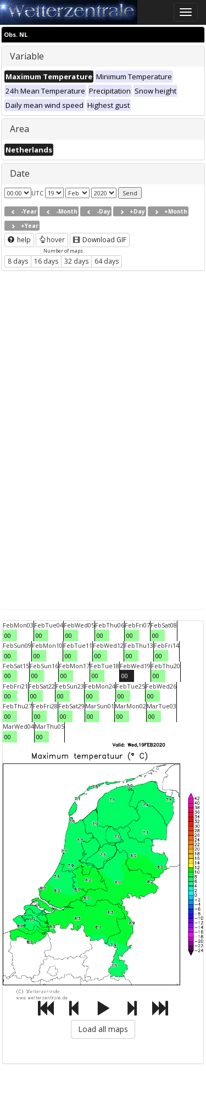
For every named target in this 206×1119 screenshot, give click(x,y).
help (19, 240)
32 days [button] (76, 261)
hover (52, 240)
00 (7, 635)
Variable (27, 56)
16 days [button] (46, 261)
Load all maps (103, 1029)
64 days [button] (106, 261)
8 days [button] (18, 261)
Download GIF (99, 240)
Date (20, 173)
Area (19, 129)
